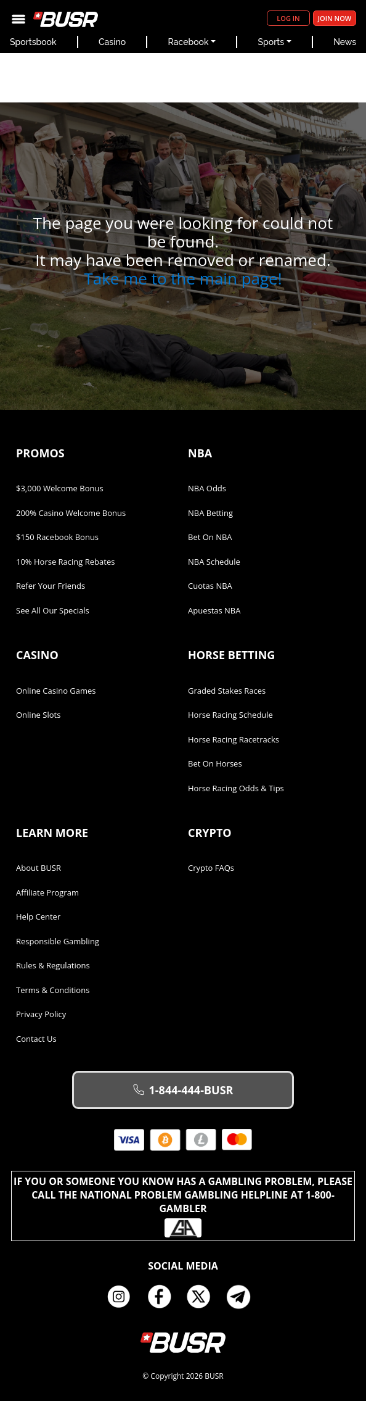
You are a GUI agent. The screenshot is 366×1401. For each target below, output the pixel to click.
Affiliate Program (47, 892)
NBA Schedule (214, 561)
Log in (288, 18)
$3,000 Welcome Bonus (60, 488)
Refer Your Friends (50, 585)
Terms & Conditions (52, 990)
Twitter (203, 1296)
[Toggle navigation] (18, 18)
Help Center (38, 916)
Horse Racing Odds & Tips (236, 788)
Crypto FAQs (211, 867)
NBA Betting (210, 512)
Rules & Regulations (53, 965)
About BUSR (38, 867)
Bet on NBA (210, 537)
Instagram (123, 1296)
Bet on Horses (215, 763)
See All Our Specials (52, 610)
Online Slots (38, 714)
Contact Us (36, 1038)
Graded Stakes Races (227, 690)
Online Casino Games (56, 690)
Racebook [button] (188, 42)
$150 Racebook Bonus (57, 537)
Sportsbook (33, 42)
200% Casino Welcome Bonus (71, 512)
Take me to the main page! (183, 278)
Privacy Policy (41, 1014)
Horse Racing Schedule (230, 714)
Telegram (243, 1296)
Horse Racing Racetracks (233, 739)
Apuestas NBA (214, 610)
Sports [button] (271, 42)
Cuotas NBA (210, 585)
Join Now (334, 18)
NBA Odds (207, 488)
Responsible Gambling (57, 941)
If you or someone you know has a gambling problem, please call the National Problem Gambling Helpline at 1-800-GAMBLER (183, 1205)
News (344, 42)
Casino (112, 42)
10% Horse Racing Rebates (65, 561)
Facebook (163, 1296)
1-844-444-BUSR (183, 1090)
